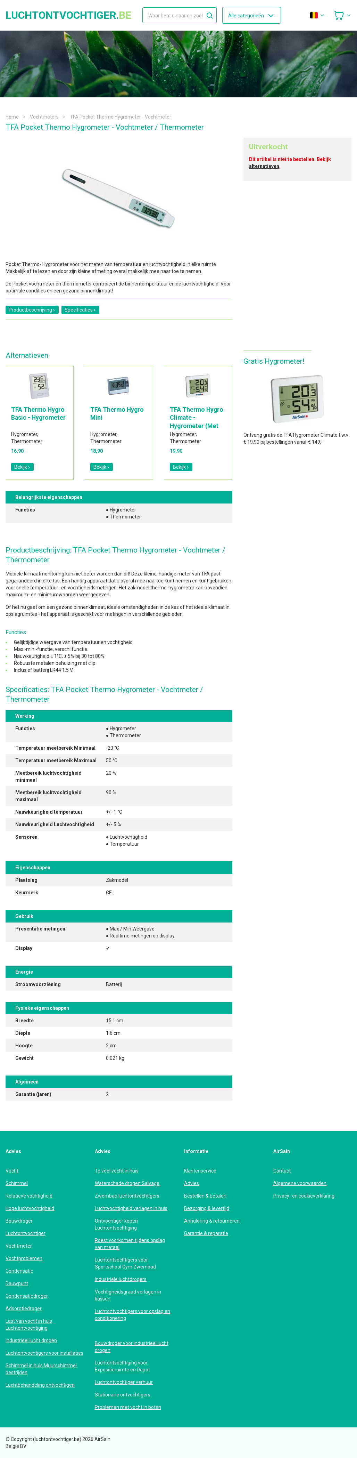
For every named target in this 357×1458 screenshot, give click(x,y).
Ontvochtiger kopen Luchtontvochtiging (116, 1224)
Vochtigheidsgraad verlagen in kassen (128, 1295)
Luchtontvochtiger (25, 1233)
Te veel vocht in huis (117, 1171)
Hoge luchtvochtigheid (30, 1208)
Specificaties (80, 310)
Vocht (12, 1171)
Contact (282, 1171)
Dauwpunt (17, 1283)
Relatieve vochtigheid (29, 1196)
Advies (191, 1183)
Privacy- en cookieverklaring (303, 1196)
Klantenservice (200, 1171)
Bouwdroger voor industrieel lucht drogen (131, 1346)
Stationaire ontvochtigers (122, 1394)
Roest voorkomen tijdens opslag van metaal (130, 1244)
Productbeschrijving (32, 310)
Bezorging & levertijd (206, 1208)
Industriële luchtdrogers (121, 1279)
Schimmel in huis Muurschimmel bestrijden (41, 1369)
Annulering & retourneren (212, 1221)
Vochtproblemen (24, 1258)
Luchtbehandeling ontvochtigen (40, 1385)
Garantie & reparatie (206, 1233)
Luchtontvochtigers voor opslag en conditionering (132, 1314)
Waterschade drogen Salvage (127, 1183)
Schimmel (17, 1183)
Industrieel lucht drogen (31, 1340)
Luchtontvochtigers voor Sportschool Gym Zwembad (125, 1263)
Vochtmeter (19, 1246)
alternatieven (264, 166)
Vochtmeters (44, 117)
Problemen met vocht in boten (128, 1407)
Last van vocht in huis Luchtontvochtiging (29, 1324)
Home (12, 117)
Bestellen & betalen (205, 1196)
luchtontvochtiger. (68, 15)
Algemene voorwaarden (299, 1183)
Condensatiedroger (27, 1296)
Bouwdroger (19, 1221)
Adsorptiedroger (24, 1308)
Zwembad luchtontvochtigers (127, 1196)
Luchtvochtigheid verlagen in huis (131, 1208)
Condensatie (19, 1271)
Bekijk (22, 467)
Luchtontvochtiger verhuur (124, 1382)
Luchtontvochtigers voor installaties (44, 1353)
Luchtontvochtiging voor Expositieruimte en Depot (122, 1366)
